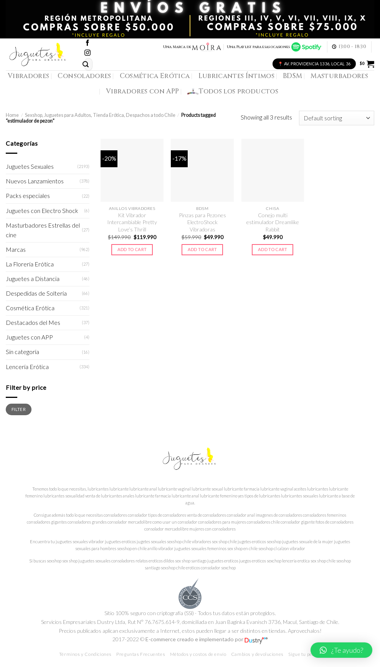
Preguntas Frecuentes (140, 654)
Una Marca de (192, 47)
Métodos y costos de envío (198, 654)
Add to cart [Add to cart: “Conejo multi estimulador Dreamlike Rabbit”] (272, 249)
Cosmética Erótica (155, 76)
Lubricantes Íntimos (236, 76)
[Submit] (86, 64)
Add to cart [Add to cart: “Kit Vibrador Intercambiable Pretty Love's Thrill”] (132, 249)
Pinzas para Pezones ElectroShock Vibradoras (202, 222)
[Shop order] (336, 118)
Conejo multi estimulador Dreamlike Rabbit (272, 222)
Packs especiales (28, 195)
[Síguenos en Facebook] (87, 43)
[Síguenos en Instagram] (87, 53)
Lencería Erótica (27, 366)
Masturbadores (339, 76)
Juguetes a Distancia (32, 278)
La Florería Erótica (30, 264)
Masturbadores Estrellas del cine (43, 230)
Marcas (16, 249)
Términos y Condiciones (85, 654)
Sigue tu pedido (304, 654)
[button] (341, 650)
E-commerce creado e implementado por (206, 639)
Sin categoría (22, 351)
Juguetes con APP (29, 337)
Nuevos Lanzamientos (35, 181)
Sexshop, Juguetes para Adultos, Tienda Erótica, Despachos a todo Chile (100, 115)
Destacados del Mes (33, 322)
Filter (19, 409)
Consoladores (84, 76)
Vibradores (28, 76)
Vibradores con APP (142, 91)
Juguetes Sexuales (30, 166)
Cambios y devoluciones (257, 654)
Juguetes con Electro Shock (42, 210)
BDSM (292, 76)
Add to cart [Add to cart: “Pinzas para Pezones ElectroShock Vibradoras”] (202, 249)
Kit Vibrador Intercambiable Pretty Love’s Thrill (132, 222)
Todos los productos (232, 91)
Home (12, 115)
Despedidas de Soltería (36, 293)
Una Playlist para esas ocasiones (274, 47)
